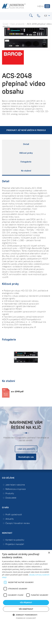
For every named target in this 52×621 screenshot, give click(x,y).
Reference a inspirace (15, 488)
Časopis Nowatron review (17, 523)
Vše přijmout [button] (26, 602)
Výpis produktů (17, 23)
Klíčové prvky (26, 152)
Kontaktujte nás (26, 456)
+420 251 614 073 (38, 15)
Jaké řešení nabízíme (15, 484)
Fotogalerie (26, 161)
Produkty (9, 493)
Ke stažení (26, 170)
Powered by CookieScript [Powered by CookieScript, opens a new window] (26, 618)
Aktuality (9, 518)
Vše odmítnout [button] (26, 609)
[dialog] (26, 585)
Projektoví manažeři (14, 544)
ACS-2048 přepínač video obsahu (27, 25)
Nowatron (14, 6)
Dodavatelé (10, 497)
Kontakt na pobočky (14, 539)
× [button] (49, 553)
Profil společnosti (13, 514)
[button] (26, 614)
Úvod (5, 23)
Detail (26, 144)
